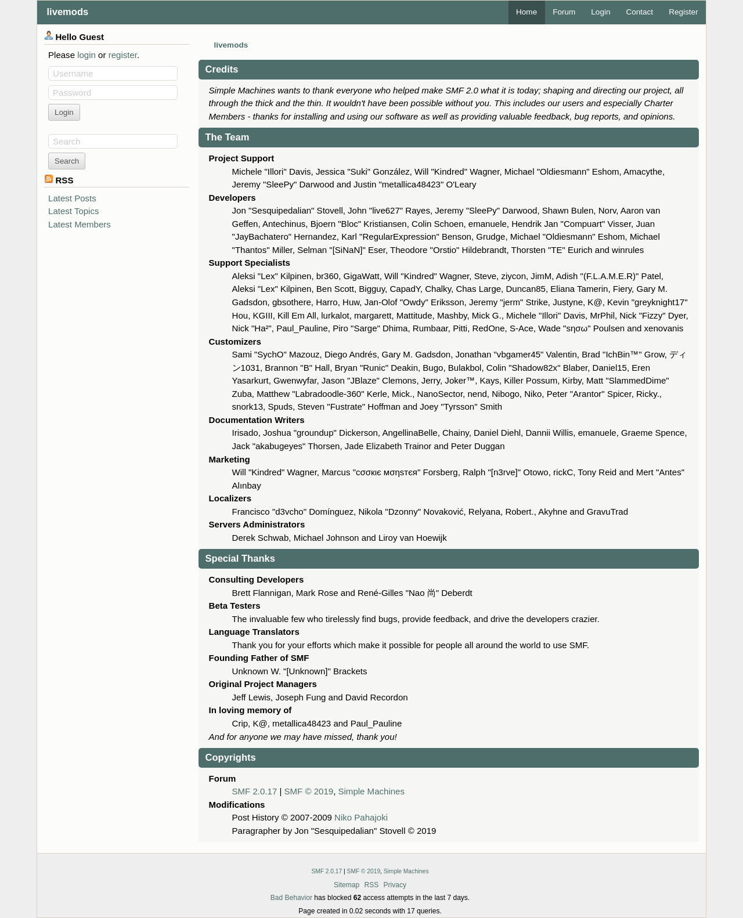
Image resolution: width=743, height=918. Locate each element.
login (86, 55)
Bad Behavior (291, 898)
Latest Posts (72, 198)
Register (683, 12)
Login (600, 12)
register (123, 55)
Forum (564, 12)
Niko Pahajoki (361, 817)
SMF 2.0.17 (254, 791)
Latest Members (79, 224)
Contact (639, 12)
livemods (68, 11)
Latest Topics (73, 211)
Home (526, 12)
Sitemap (346, 885)
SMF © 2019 (309, 791)
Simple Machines (371, 791)
